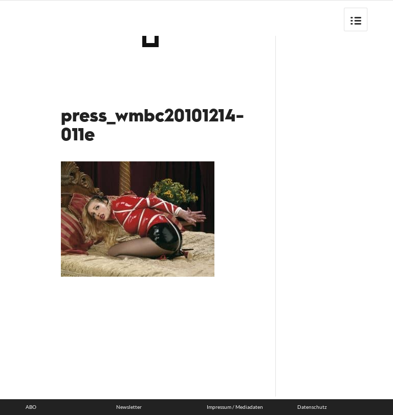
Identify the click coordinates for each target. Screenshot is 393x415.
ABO (31, 407)
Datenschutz (312, 407)
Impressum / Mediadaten (235, 407)
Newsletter (129, 407)
